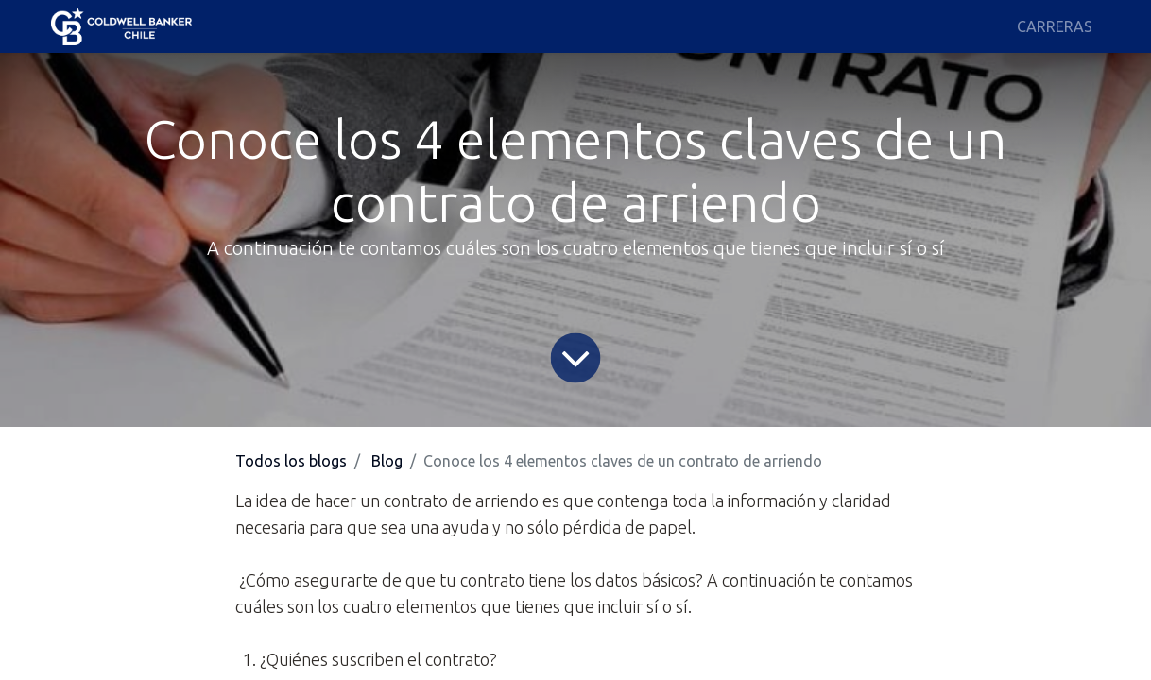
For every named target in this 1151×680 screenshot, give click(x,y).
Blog (387, 460)
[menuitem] (1054, 26)
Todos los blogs (291, 460)
